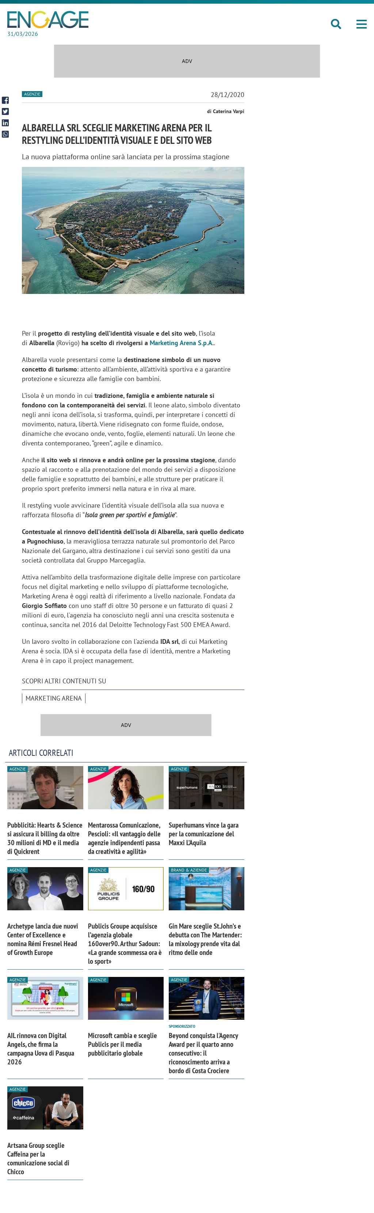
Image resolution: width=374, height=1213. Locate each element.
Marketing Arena (54, 698)
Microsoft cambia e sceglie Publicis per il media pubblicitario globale (122, 1044)
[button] (361, 24)
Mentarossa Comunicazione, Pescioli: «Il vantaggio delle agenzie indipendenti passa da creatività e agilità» (124, 838)
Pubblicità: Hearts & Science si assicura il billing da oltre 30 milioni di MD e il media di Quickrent (45, 838)
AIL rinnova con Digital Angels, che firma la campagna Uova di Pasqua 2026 (40, 1048)
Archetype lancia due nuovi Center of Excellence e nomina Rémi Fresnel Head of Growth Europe (42, 939)
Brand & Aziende (189, 870)
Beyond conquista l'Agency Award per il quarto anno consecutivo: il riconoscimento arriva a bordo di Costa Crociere (203, 1053)
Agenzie (32, 94)
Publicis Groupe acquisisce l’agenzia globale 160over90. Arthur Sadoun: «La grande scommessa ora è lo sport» (125, 944)
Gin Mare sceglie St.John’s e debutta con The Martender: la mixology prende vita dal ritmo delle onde (205, 939)
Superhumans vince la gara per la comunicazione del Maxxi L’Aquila (203, 834)
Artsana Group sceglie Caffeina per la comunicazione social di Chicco (38, 1158)
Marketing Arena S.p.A (181, 343)
